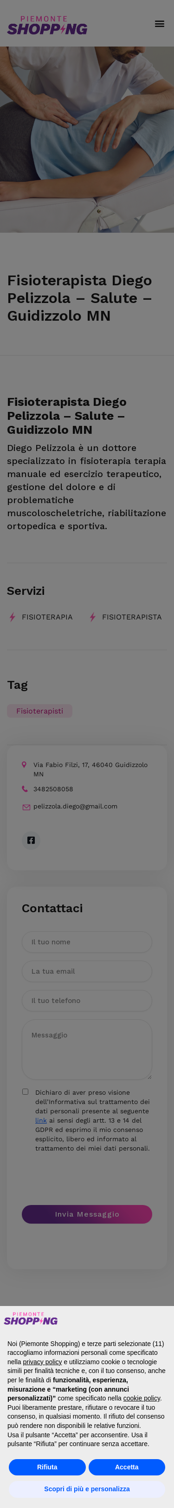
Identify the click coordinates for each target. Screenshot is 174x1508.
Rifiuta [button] (47, 1467)
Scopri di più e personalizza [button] (86, 1489)
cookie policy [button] (141, 1398)
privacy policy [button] (42, 1362)
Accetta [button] (127, 1467)
